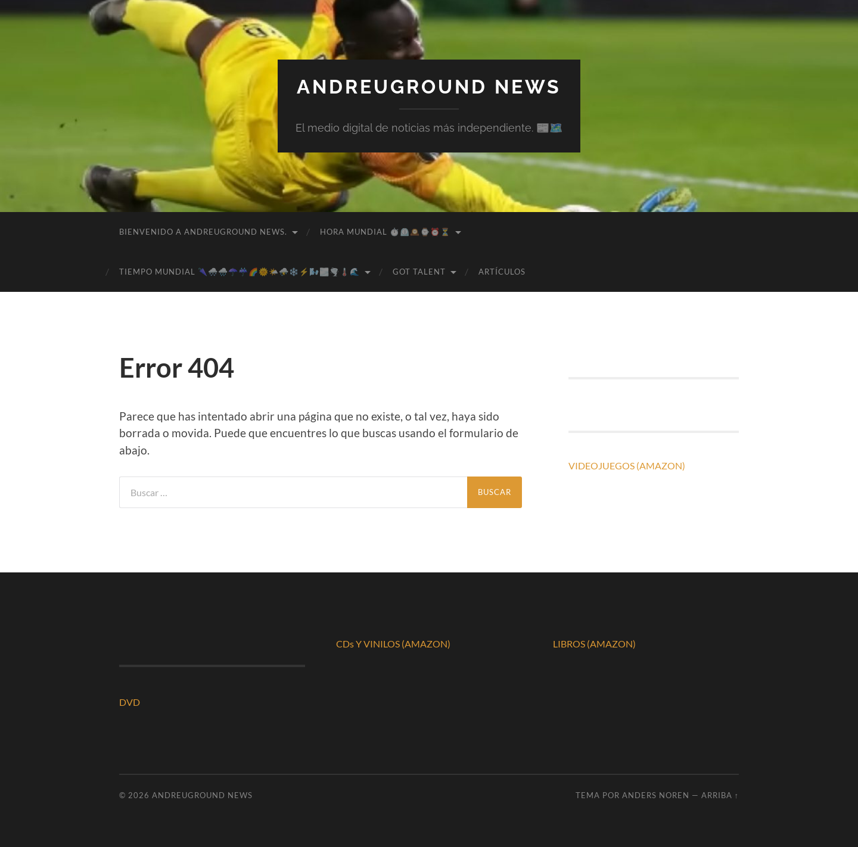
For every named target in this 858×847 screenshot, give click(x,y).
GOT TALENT (419, 271)
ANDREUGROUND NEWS (429, 87)
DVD (129, 702)
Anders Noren (655, 795)
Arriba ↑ (720, 795)
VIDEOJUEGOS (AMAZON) (626, 465)
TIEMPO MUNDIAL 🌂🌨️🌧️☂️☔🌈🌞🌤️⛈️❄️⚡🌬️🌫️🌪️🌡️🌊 (239, 271)
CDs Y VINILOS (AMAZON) (393, 643)
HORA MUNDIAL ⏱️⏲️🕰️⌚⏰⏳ (385, 231)
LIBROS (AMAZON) (594, 643)
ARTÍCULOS (502, 271)
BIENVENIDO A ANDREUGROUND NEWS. (203, 231)
